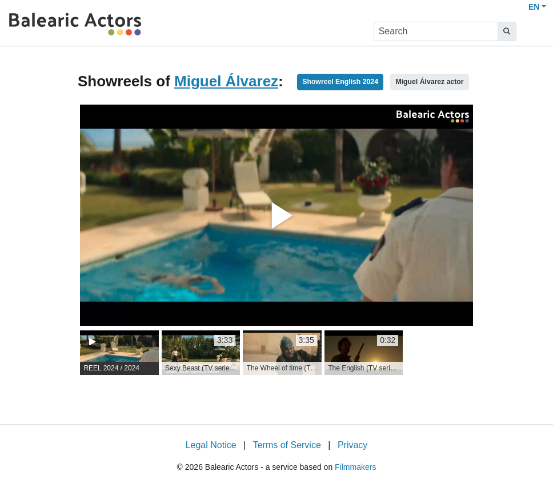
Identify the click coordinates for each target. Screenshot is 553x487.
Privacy (352, 445)
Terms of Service (287, 445)
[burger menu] (534, 32)
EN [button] (533, 6)
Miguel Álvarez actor (429, 82)
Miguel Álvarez (226, 81)
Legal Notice (211, 445)
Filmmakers (355, 467)
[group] (119, 352)
